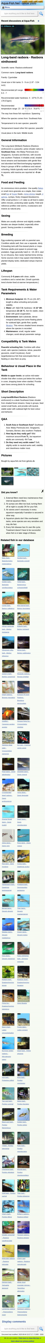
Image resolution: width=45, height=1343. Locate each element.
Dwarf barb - (24, 1046)
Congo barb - (8, 600)
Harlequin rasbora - (24, 1305)
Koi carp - (24, 740)
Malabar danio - (8, 928)
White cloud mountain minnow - (23, 1280)
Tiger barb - (23, 1188)
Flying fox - (8, 999)
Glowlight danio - (23, 766)
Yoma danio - (23, 787)
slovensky (24, 1)
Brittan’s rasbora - (23, 1209)
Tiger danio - (23, 904)
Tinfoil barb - (23, 578)
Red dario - (8, 859)
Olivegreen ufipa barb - (8, 646)
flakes (40, 188)
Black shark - (8, 1023)
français (30, 1)
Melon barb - (23, 1096)
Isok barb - (8, 1072)
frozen (14, 194)
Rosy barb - (23, 1074)
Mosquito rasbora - (23, 669)
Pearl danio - (8, 766)
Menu (7, 7)
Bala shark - (8, 554)
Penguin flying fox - (24, 717)
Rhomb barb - (23, 1166)
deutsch (40, 1)
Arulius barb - (23, 859)
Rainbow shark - (23, 976)
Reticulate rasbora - (8, 1255)
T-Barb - (8, 1140)
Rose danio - (24, 838)
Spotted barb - (23, 553)
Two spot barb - (8, 1096)
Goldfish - (8, 717)
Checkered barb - (8, 1164)
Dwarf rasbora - (8, 689)
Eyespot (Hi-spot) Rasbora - (23, 692)
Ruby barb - (23, 1142)
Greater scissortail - (8, 1231)
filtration (9, 325)
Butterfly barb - (23, 621)
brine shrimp (29, 194)
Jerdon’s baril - (8, 669)
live (7, 194)
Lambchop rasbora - (8, 1305)
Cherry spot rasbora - (23, 1255)
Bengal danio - (8, 903)
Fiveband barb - (23, 881)
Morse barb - (24, 645)
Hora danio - (8, 951)
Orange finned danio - (8, 815)
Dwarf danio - (23, 815)
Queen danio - (23, 927)
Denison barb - (8, 1278)
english (35, 1)
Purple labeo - (23, 1022)
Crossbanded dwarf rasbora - (8, 790)
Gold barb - (8, 1188)
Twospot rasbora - (23, 1230)
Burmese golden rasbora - (8, 1048)
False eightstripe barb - (23, 952)
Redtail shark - (8, 976)
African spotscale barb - (8, 622)
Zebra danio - (8, 838)
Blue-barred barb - (23, 600)
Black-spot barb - (8, 1118)
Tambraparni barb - (8, 881)
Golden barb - (8, 578)
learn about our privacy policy (22, 1341)
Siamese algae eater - (8, 743)
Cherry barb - (8, 1209)
